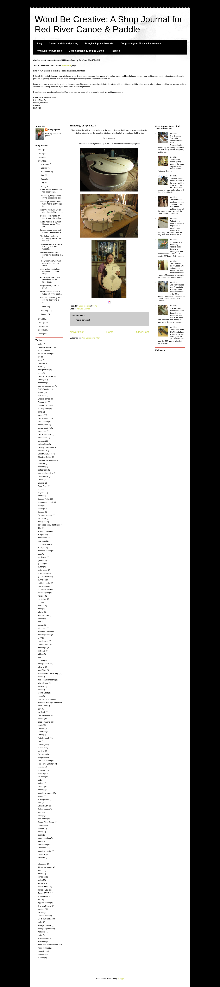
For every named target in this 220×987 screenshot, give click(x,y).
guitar (40, 567)
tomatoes (42, 877)
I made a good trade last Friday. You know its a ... (51, 231)
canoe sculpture (44, 434)
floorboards (42, 538)
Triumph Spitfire (44, 906)
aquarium (42, 350)
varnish (41, 909)
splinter (41, 828)
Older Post (142, 332)
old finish (41, 712)
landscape (42, 648)
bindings (41, 379)
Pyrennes (42, 754)
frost (40, 554)
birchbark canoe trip (46, 386)
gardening (42, 557)
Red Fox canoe (44, 761)
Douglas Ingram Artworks (99, 43)
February (45, 310)
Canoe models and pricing (63, 43)
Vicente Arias (43, 915)
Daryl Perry (42, 486)
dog (39, 489)
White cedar (43, 938)
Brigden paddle (44, 405)
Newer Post (77, 332)
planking (41, 744)
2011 (40, 322)
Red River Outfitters (46, 764)
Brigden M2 (43, 402)
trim (39, 899)
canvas (41, 441)
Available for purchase (49, 51)
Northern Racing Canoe (48, 702)
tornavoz (41, 883)
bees (40, 373)
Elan (40, 505)
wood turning (43, 948)
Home (109, 332)
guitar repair (43, 573)
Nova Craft (42, 706)
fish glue (41, 534)
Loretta (41, 660)
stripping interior (44, 851)
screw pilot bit (43, 799)
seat (40, 802)
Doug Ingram (54, 129)
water (40, 935)
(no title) (173, 133)
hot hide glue (43, 593)
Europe (41, 512)
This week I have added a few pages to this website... (51, 246)
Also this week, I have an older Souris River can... (51, 211)
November (45, 164)
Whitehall (42, 941)
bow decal (42, 396)
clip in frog (42, 467)
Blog (39, 43)
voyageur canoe (44, 925)
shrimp (41, 815)
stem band (42, 844)
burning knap (43, 409)
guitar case (42, 570)
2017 (40, 150)
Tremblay (42, 896)
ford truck (42, 541)
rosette (41, 773)
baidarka (41, 363)
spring (40, 832)
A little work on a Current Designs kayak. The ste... (50, 224)
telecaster (42, 864)
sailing (40, 783)
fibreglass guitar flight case (49, 525)
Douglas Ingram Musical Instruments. (141, 43)
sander (41, 786)
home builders (44, 589)
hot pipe (41, 596)
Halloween (42, 586)
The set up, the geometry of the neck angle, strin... (51, 197)
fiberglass (42, 522)
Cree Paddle (43, 476)
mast (40, 676)
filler (39, 528)
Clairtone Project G (46, 460)
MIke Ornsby (43, 683)
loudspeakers (43, 664)
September (45, 171)
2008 (40, 334)
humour (41, 602)
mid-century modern (46, 680)
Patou (40, 735)
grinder (41, 563)
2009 (40, 330)
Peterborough (43, 738)
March (43, 307)
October (44, 168)
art (39, 357)
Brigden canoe (44, 399)
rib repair (41, 770)
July (43, 175)
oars (40, 709)
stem (40, 841)
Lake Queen (43, 644)
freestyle (41, 547)
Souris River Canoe (46, 822)
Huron (40, 605)
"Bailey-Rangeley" (45, 347)
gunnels (41, 580)
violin (40, 922)
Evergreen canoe (45, 515)
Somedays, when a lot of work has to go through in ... (51, 203)
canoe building (44, 418)
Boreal (40, 392)
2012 (40, 319)
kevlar (40, 625)
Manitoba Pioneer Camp (48, 673)
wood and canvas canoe (48, 945)
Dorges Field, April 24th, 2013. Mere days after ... (51, 217)
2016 (40, 153)
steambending (44, 838)
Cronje (40, 480)
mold (40, 690)
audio (40, 360)
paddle (41, 719)
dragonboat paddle (46, 502)
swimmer (41, 857)
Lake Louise (43, 641)
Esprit (40, 509)
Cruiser (41, 483)
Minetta (41, 686)
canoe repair (43, 428)
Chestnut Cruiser (45, 454)
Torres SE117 (43, 893)
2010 (40, 326)
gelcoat (41, 560)
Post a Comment (83, 320)
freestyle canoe (44, 551)
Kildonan (41, 628)
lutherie (41, 667)
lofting (40, 654)
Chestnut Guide (44, 457)
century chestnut (45, 447)
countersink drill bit (46, 473)
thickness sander (45, 867)
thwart (40, 874)
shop (40, 812)
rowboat (41, 777)
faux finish (42, 518)
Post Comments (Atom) (91, 338)
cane (40, 412)
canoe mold (43, 421)
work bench (43, 954)
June (43, 179)
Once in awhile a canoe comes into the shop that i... (51, 254)
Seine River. (43, 806)
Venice (41, 912)
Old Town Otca (44, 715)
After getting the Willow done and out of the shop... (50, 271)
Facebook (66, 65)
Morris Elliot (43, 693)
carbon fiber (43, 444)
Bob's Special (43, 389)
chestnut (41, 451)
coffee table (43, 470)
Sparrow (41, 825)
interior (41, 612)
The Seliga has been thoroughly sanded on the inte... (50, 238)
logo (40, 657)
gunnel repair (43, 576)
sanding (41, 790)
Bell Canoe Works (45, 376)
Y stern (41, 958)
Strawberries (43, 848)
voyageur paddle (45, 929)
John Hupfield (44, 615)
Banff (40, 366)
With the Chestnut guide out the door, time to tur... (50, 299)
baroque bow (43, 370)
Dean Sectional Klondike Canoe (86, 51)
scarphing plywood (46, 793)
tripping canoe (44, 903)
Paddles (115, 51)
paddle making (44, 722)
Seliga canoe (43, 809)
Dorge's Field (43, 499)
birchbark (42, 383)
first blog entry (44, 531)
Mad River (42, 670)
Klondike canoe (44, 631)
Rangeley (42, 757)
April (43, 186)
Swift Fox (42, 854)
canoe (40, 415)
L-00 (40, 638)
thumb (40, 870)
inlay (40, 609)
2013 (40, 161)
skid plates (42, 819)
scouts (40, 796)
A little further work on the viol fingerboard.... (51, 191)
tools (40, 880)
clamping (41, 463)
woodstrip (42, 951)
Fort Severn (43, 544)
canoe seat (42, 437)
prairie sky (42, 748)
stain (40, 835)
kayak (40, 618)
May (43, 183)
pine (40, 741)
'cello (40, 344)
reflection (42, 767)
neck (40, 696)
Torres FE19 (43, 890)
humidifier (42, 599)
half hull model (44, 583)
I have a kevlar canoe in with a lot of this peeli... (51, 292)
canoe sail (42, 431)
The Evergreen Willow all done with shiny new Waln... (50, 263)
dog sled (41, 492)
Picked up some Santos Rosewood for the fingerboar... (50, 279)
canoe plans (43, 425)
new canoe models (46, 699)
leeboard (41, 651)
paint (40, 725)
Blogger (121, 978)
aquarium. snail (44, 354)
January (44, 314)
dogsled (41, 496)
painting (41, 728)
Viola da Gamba (83, 309)
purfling (41, 751)
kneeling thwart (44, 635)
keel (39, 622)
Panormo (42, 731)
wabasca (41, 932)
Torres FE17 (43, 886)
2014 (40, 157)
